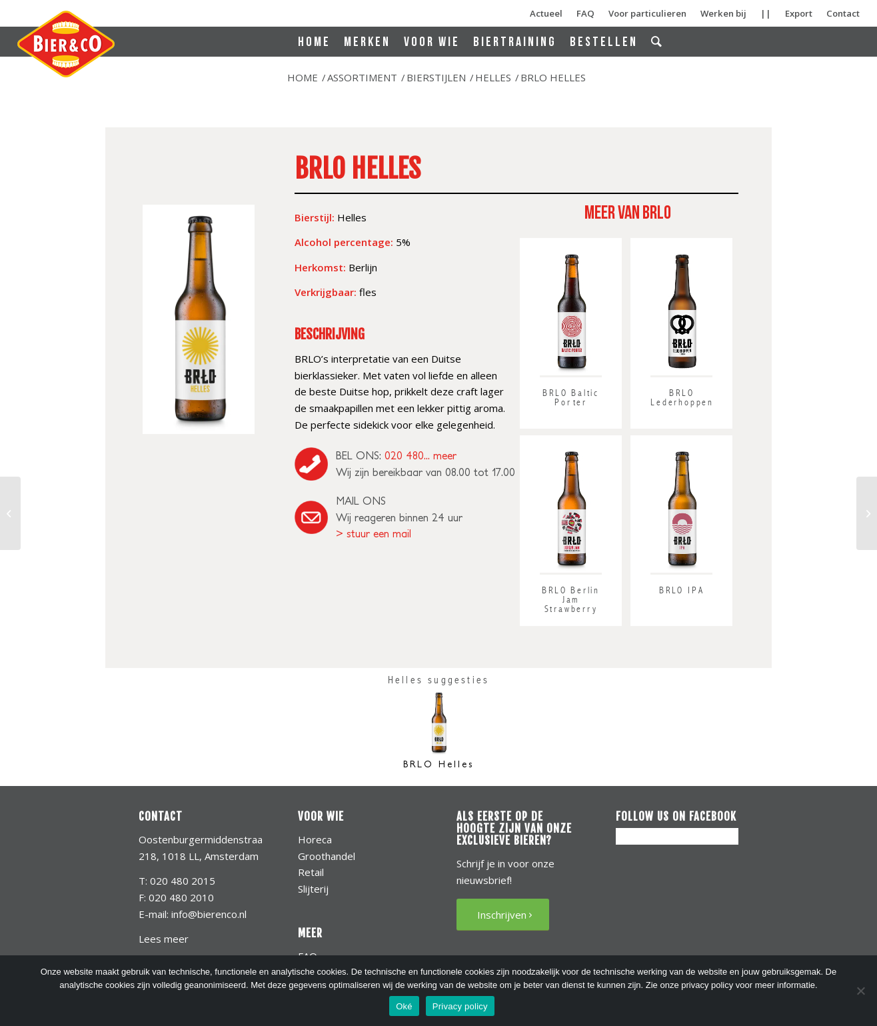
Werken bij (723, 13)
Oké (404, 1006)
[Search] (657, 42)
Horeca (315, 839)
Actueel (546, 13)
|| (765, 13)
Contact (843, 13)
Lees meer (164, 938)
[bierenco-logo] (67, 44)
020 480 (404, 455)
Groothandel (326, 856)
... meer (440, 455)
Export (798, 13)
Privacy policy (460, 1006)
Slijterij (313, 888)
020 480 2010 (180, 897)
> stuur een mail (373, 533)
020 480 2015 (182, 880)
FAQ (585, 13)
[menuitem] (314, 42)
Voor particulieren (647, 13)
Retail (311, 872)
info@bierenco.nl (209, 914)
